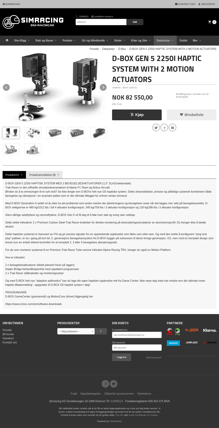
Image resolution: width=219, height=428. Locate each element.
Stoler (118, 40)
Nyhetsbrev (144, 393)
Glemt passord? (154, 357)
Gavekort (8, 338)
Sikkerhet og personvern (119, 393)
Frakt (74, 393)
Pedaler (68, 40)
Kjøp (137, 115)
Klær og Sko (139, 40)
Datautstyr (163, 40)
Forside (94, 48)
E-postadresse (119, 329)
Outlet (183, 40)
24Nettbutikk (116, 421)
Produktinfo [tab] (12, 175)
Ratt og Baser (44, 40)
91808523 (82, 16)
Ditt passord (118, 342)
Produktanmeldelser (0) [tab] (42, 175)
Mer (195, 40)
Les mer (119, 415)
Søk (135, 22)
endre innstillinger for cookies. (143, 415)
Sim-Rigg (20, 40)
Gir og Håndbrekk (93, 40)
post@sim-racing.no (102, 16)
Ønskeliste (191, 115)
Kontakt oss (10, 342)
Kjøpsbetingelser (90, 393)
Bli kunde (8, 334)
